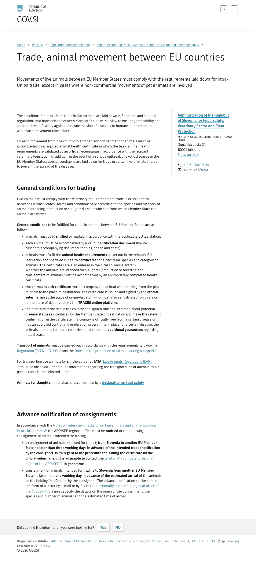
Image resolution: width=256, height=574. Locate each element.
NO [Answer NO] (118, 527)
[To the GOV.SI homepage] (43, 14)
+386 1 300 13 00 (196, 165)
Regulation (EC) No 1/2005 (37, 351)
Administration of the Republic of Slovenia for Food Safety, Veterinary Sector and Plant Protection (203, 123)
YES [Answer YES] (103, 527)
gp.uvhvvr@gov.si (196, 169)
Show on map (188, 155)
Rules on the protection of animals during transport (114, 351)
